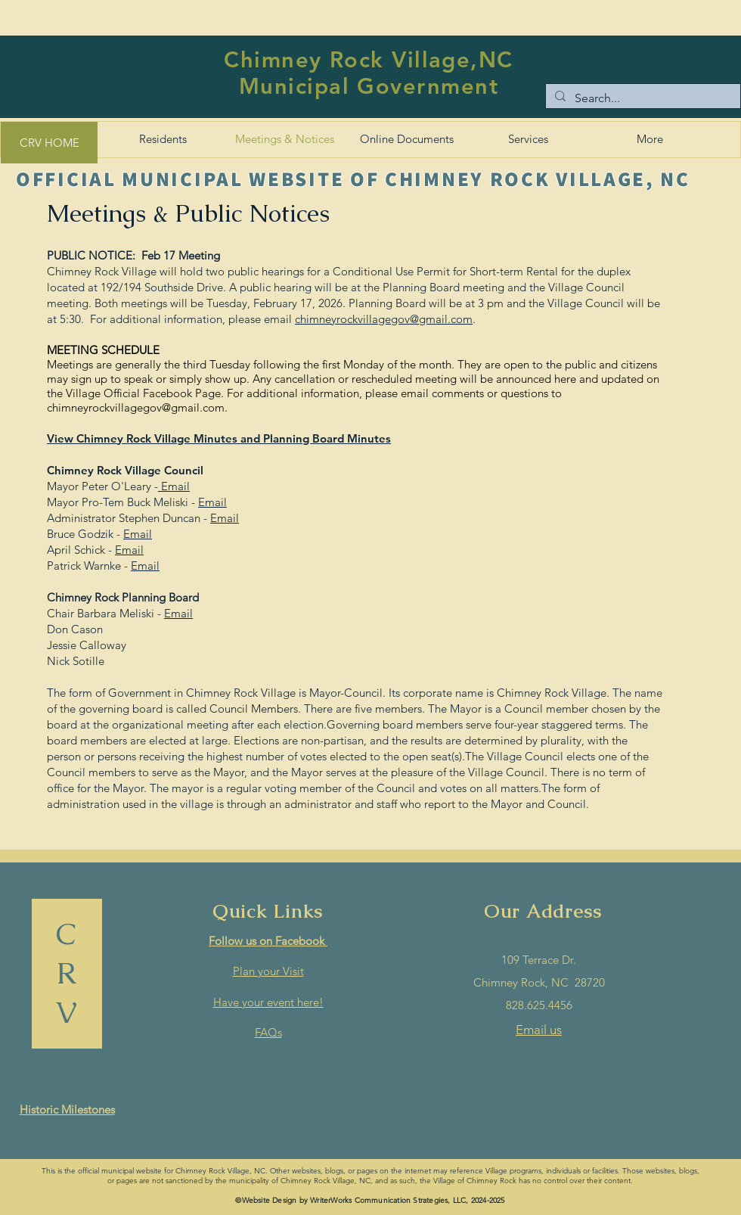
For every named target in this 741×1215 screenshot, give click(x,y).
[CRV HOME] (49, 142)
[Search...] (641, 98)
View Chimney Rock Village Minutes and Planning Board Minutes (219, 438)
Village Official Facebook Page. (145, 393)
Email (174, 486)
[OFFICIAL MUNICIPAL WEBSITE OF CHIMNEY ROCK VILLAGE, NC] (354, 178)
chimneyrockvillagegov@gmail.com (384, 319)
